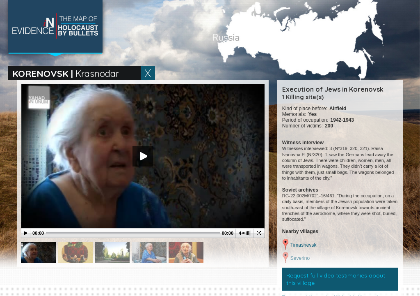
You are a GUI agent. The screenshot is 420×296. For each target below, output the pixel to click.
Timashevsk (303, 245)
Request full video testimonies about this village (335, 279)
